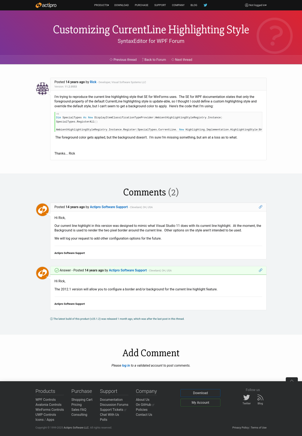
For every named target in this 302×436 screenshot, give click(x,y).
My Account (200, 403)
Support (108, 391)
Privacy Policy (240, 427)
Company (146, 391)
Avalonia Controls (49, 405)
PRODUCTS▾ (101, 5)
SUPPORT (160, 5)
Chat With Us (109, 415)
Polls (103, 420)
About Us (142, 400)
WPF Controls (46, 400)
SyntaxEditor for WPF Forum (151, 41)
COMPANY (178, 5)
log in (126, 365)
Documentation (111, 400)
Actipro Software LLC (76, 427)
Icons (40, 420)
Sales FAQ (78, 410)
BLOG (194, 5)
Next (181, 60)
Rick (93, 82)
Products (45, 391)
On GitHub (145, 405)
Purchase (81, 391)
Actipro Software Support (109, 207)
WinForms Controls (50, 410)
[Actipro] (46, 5)
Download (200, 393)
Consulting (79, 415)
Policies (142, 410)
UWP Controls (46, 415)
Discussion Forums (114, 405)
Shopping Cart (81, 400)
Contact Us (144, 415)
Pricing (76, 405)
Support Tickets (113, 410)
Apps (50, 420)
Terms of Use (259, 427)
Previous (123, 60)
